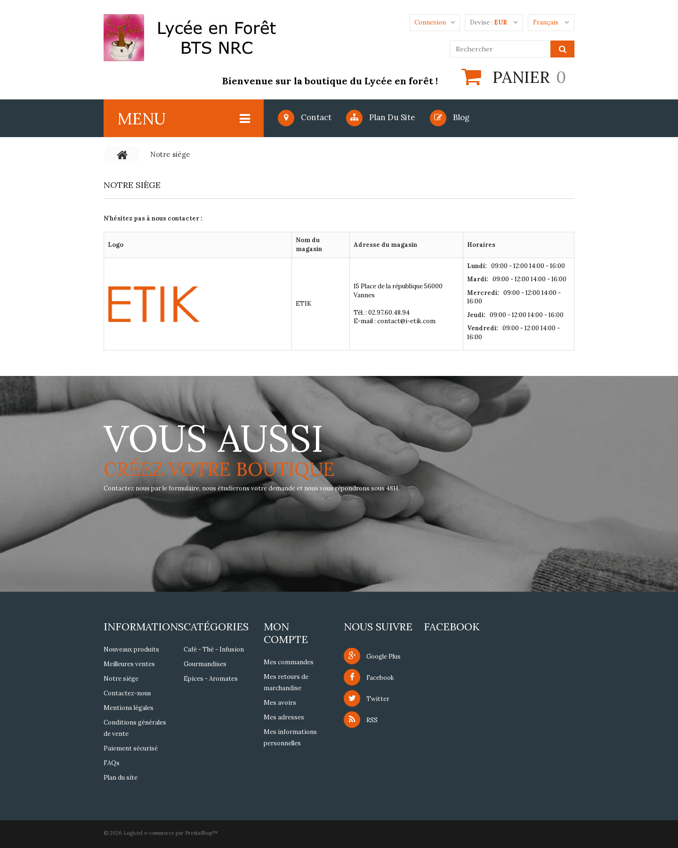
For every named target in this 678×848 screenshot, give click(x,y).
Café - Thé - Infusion (214, 649)
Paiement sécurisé (131, 748)
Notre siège (121, 679)
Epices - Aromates (211, 679)
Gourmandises (205, 664)
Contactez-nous (127, 693)
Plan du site (380, 117)
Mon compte (286, 633)
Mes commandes (289, 662)
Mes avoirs (280, 703)
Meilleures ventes (129, 664)
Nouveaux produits (131, 649)
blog (449, 117)
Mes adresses (284, 717)
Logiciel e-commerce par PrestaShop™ (170, 833)
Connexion (430, 22)
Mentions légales (128, 708)
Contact (304, 117)
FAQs (112, 763)
